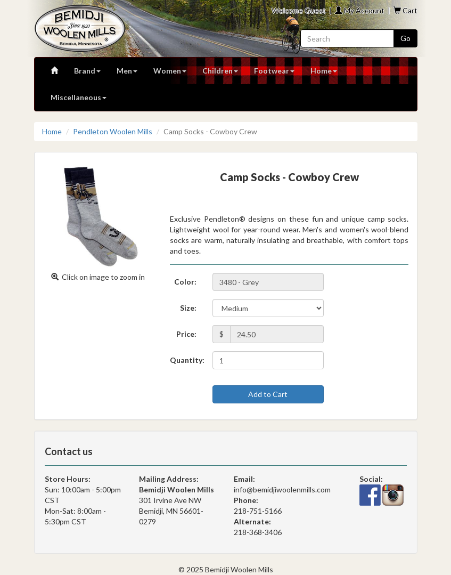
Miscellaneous (78, 97)
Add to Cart (268, 394)
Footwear (274, 70)
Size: (188, 307)
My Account (359, 10)
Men (127, 70)
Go (405, 38)
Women (169, 70)
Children (220, 70)
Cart (405, 10)
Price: (186, 333)
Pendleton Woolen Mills (112, 131)
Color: (185, 281)
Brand (87, 70)
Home (323, 70)
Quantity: (187, 360)
